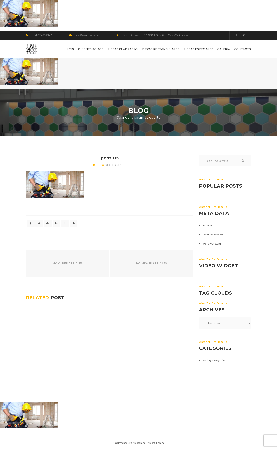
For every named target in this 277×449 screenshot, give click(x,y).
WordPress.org (212, 243)
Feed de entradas (213, 234)
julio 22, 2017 (113, 164)
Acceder (208, 225)
